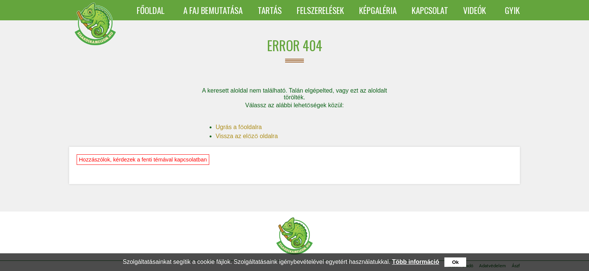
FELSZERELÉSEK (320, 10)
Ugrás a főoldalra (239, 127)
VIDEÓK (474, 10)
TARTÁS (270, 10)
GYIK (512, 10)
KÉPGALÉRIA (378, 10)
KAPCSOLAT (430, 10)
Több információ (415, 262)
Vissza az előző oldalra (247, 136)
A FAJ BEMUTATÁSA (213, 10)
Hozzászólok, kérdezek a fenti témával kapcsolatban (143, 160)
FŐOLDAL (151, 10)
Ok (455, 262)
